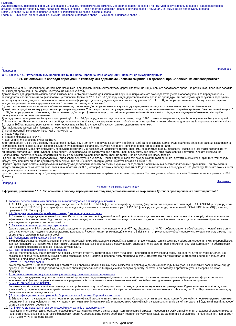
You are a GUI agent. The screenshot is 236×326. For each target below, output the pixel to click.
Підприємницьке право (75, 11)
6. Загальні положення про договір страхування (38, 225)
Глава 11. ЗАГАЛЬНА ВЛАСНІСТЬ (30, 283)
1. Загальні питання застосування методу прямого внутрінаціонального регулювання (62, 274)
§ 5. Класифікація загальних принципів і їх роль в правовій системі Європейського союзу (64, 295)
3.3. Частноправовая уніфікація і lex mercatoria (38, 249)
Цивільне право (11, 11)
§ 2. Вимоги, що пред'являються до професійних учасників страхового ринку (57, 307)
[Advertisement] (118, 40)
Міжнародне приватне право (41, 11)
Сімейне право (101, 11)
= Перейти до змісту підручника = (118, 186)
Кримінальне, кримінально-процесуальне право (179, 8)
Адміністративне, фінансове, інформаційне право (32, 5)
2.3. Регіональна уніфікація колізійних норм (36, 237)
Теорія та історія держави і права (104, 8)
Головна (6, 15)
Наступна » (224, 68)
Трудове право (136, 8)
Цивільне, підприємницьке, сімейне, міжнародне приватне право (107, 5)
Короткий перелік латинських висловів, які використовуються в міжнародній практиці (62, 201)
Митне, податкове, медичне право (58, 8)
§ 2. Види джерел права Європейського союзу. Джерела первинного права (55, 213)
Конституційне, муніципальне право (173, 5)
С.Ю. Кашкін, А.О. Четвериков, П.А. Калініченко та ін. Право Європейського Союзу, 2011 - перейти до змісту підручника (82, 75)
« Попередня (9, 69)
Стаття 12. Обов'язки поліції (26, 262)
